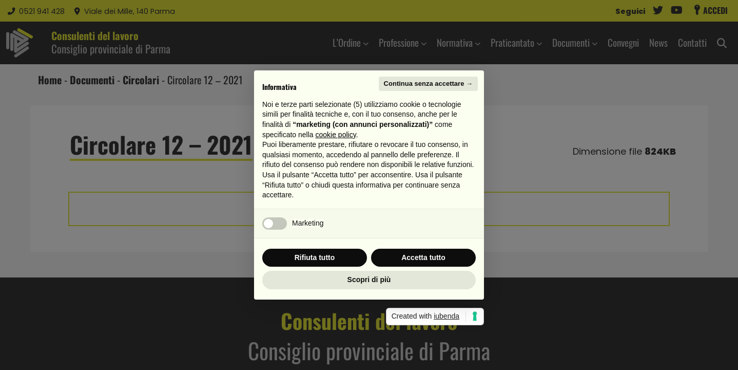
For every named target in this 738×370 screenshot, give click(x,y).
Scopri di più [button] (369, 279)
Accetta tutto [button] (423, 257)
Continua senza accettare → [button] (428, 83)
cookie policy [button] (336, 135)
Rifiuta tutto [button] (315, 257)
